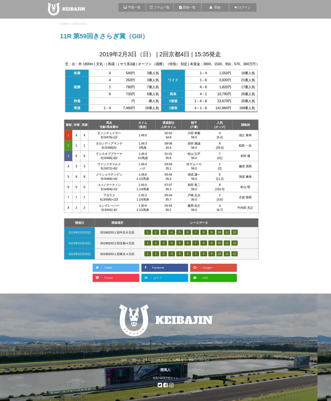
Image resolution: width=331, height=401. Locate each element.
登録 (191, 359)
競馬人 (165, 370)
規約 (134, 359)
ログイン (204, 359)
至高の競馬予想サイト (165, 377)
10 (219, 232)
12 (234, 232)
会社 (124, 359)
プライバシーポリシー (155, 359)
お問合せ (178, 359)
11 (227, 232)
